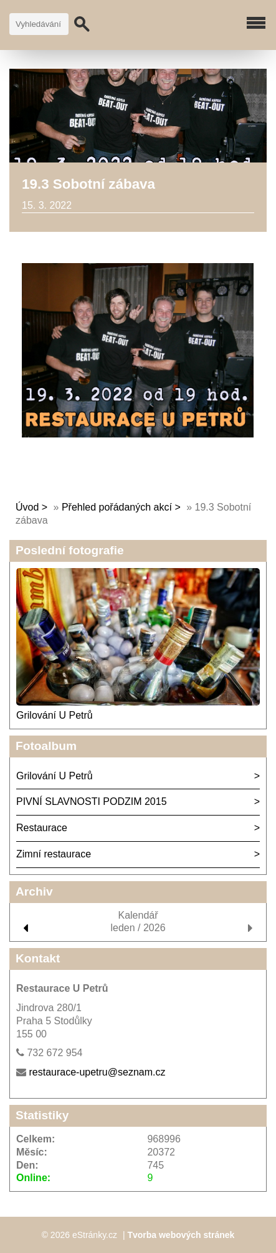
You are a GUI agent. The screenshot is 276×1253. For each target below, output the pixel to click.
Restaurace (41, 827)
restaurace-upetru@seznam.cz (97, 1072)
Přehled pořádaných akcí (117, 507)
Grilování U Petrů (54, 715)
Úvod (27, 507)
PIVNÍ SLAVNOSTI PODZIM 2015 (91, 801)
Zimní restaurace (53, 854)
